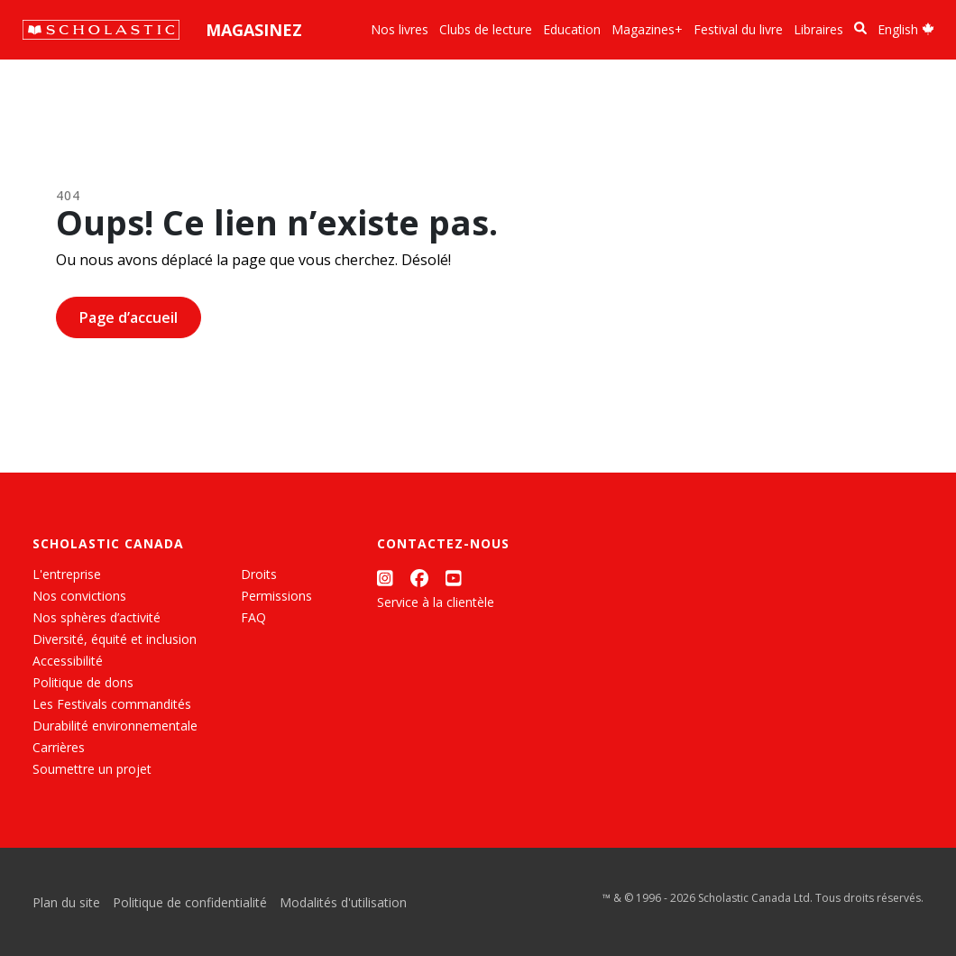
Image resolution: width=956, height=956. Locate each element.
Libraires (818, 29)
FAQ (253, 617)
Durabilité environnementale (115, 725)
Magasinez (254, 30)
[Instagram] (385, 577)
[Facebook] (419, 577)
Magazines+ (647, 29)
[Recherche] (860, 28)
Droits (259, 574)
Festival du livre (738, 29)
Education (572, 29)
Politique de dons (82, 682)
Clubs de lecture (485, 29)
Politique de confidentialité (190, 902)
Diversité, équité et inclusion (114, 639)
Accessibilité (67, 660)
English (906, 29)
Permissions (276, 595)
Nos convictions (79, 595)
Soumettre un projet (92, 768)
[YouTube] (454, 577)
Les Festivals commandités (111, 703)
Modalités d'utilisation (343, 902)
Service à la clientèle (435, 602)
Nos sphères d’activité (96, 617)
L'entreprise (66, 574)
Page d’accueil (128, 317)
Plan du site (66, 902)
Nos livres (399, 29)
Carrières (58, 747)
